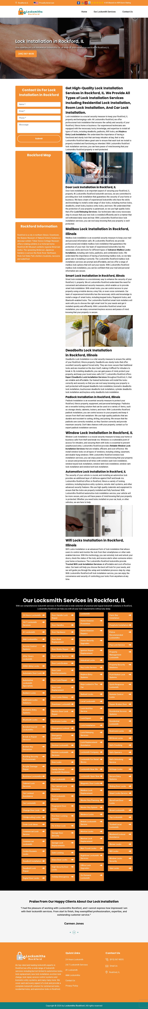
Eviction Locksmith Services (60, 753)
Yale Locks (114, 868)
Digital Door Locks (31, 878)
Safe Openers (115, 752)
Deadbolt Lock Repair (29, 869)
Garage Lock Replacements (58, 844)
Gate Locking (58, 853)
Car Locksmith (29, 803)
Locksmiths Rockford (74, 1005)
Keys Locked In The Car (89, 685)
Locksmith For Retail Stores (90, 760)
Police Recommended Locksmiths (116, 635)
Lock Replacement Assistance (89, 743)
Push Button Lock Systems (117, 676)
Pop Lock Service (117, 645)
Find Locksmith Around (58, 797)
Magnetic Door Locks (90, 783)
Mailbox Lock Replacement (86, 791)
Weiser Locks (115, 844)
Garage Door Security (57, 834)
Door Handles (58, 625)
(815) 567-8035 (26, 53)
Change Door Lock (31, 810)
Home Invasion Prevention (87, 622)
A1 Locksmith (29, 632)
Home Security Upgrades (87, 642)
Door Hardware (58, 632)
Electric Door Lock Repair (60, 712)
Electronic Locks (59, 721)
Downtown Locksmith (61, 704)
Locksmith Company (89, 752)
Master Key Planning (90, 800)
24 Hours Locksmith (32, 615)
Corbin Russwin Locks (30, 852)
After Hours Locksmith (28, 657)
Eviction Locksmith (60, 745)
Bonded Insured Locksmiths (30, 728)
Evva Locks (56, 762)
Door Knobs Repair (60, 649)
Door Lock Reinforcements (59, 671)
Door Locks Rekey (60, 697)
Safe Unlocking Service (116, 760)
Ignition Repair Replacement (87, 651)
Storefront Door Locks (116, 801)
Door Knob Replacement (58, 640)
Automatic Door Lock (32, 673)
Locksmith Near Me (89, 769)
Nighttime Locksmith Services (90, 857)
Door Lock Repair (59, 680)
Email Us (113, 966)
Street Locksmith (116, 810)
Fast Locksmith (58, 779)
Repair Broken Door (118, 704)
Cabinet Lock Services (29, 784)
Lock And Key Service (86, 709)
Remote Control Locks (116, 695)
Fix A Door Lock (59, 826)
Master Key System (89, 807)
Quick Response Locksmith (116, 685)
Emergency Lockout (60, 728)
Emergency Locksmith (57, 736)
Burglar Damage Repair (30, 767)
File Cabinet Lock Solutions (59, 787)
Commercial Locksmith (28, 842)
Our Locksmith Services (105, 12)
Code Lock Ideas (30, 824)
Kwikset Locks (87, 694)
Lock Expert (86, 718)
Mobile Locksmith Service (88, 823)
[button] (70, 932)
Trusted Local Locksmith (115, 825)
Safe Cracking (115, 745)
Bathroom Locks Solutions (30, 701)
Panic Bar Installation (114, 616)
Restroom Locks (116, 731)
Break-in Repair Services (30, 738)
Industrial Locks (88, 660)
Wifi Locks (113, 851)
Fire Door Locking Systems (59, 817)
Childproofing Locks (32, 817)
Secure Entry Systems (115, 777)
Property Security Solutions (117, 666)
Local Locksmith (88, 701)
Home (84, 12)
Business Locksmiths (32, 776)
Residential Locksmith (114, 722)
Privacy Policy (72, 986)
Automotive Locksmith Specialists (28, 683)
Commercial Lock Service (30, 832)
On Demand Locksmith (86, 876)
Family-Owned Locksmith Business (61, 770)
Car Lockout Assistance (28, 794)
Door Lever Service (60, 656)
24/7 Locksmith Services (30, 623)
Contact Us (127, 12)
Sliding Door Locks (117, 786)
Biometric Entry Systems (29, 711)
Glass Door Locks (59, 860)
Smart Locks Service (118, 793)
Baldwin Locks (29, 693)
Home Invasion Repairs (87, 632)
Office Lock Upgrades (86, 866)
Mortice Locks (87, 831)
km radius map (39, 187)
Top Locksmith (115, 817)
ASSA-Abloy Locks (31, 666)
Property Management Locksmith (115, 655)
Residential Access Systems (118, 712)
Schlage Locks (115, 769)
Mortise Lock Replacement (86, 839)
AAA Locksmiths (30, 639)
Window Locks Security (115, 859)
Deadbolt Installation (32, 861)
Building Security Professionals (30, 758)
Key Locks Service (89, 667)
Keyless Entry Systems (86, 675)
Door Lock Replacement (58, 688)
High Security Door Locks (60, 868)
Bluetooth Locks (30, 720)
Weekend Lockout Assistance (117, 835)
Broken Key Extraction (28, 748)
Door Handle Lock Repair (60, 616)
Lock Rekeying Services (87, 733)
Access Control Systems (30, 647)
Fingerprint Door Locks (59, 807)
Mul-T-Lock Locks (88, 848)
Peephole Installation (118, 625)
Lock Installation (88, 725)
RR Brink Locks (116, 738)
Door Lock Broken (60, 663)
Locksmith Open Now (90, 776)
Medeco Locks (87, 814)
